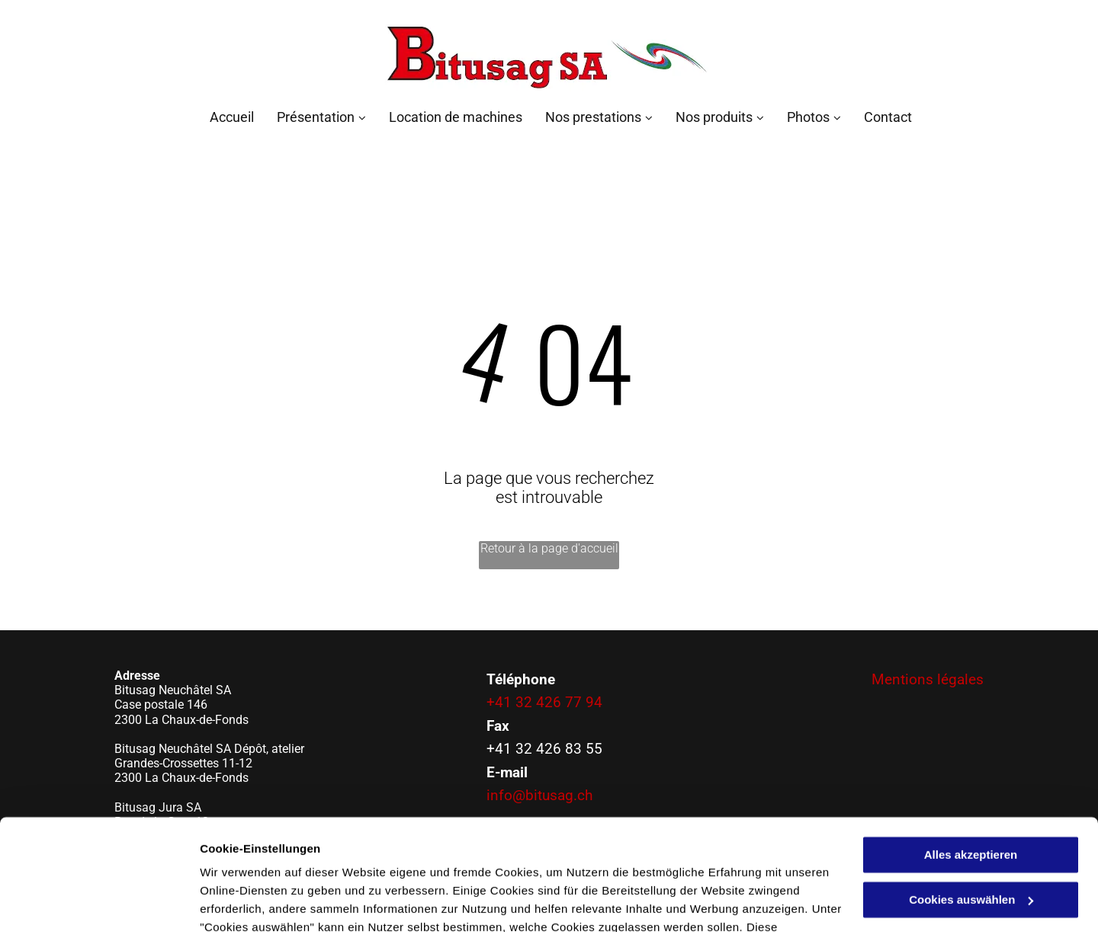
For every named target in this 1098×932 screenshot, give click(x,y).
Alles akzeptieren (971, 751)
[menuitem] (220, 117)
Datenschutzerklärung (264, 860)
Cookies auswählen (253, 901)
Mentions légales (928, 679)
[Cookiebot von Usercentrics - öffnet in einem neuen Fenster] (98, 902)
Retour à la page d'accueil (549, 548)
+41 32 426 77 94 (544, 702)
